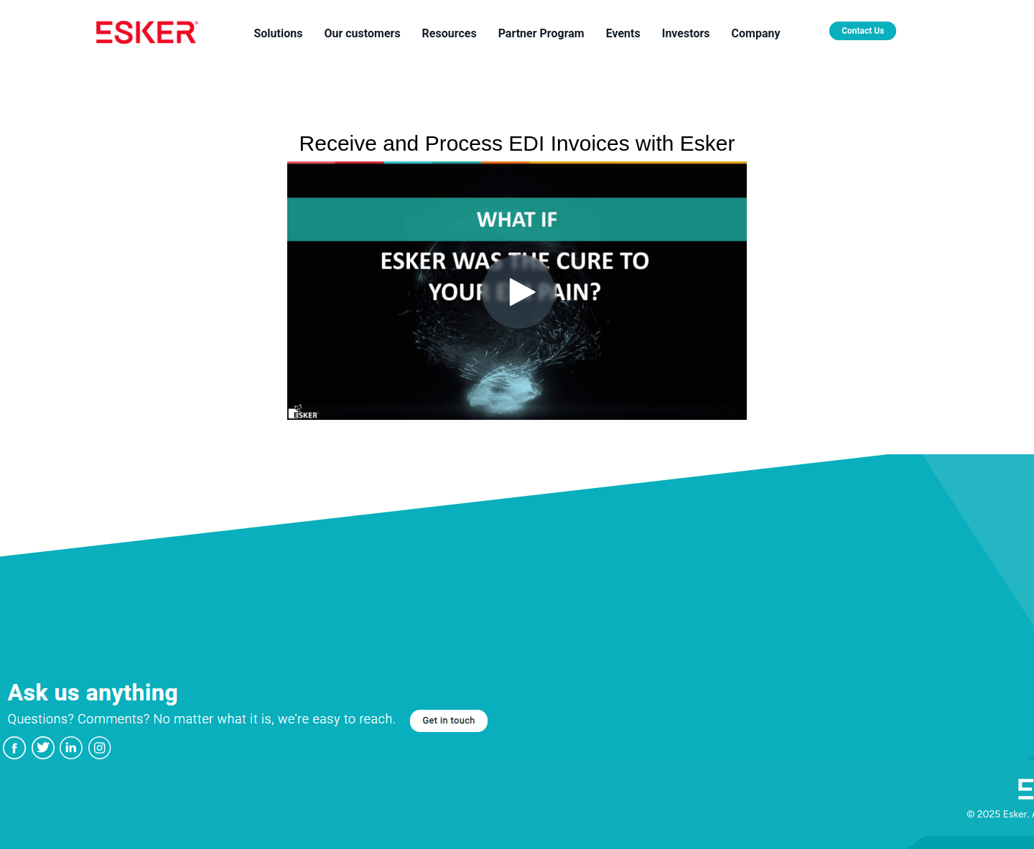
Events (623, 33)
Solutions (277, 33)
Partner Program (541, 33)
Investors (686, 33)
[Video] (517, 290)
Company (756, 33)
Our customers (362, 33)
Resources (449, 33)
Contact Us (863, 31)
